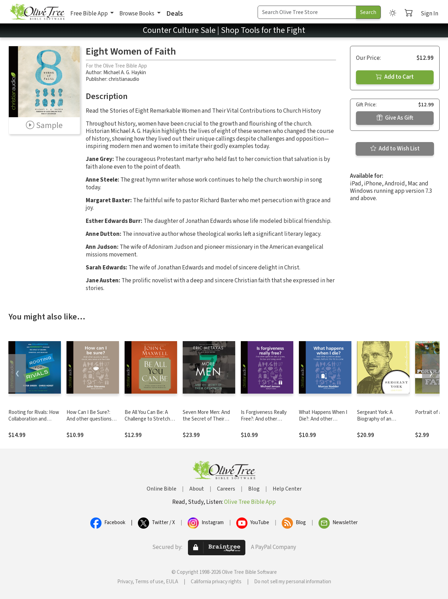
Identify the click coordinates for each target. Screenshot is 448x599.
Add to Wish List (395, 149)
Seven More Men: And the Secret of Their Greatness (206, 419)
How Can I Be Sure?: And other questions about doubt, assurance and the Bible (92, 422)
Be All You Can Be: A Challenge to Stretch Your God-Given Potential (147, 422)
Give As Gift (395, 118)
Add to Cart (395, 77)
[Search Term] (307, 12)
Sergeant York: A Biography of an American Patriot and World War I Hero (379, 422)
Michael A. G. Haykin (124, 72)
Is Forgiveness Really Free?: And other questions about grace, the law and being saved (267, 422)
